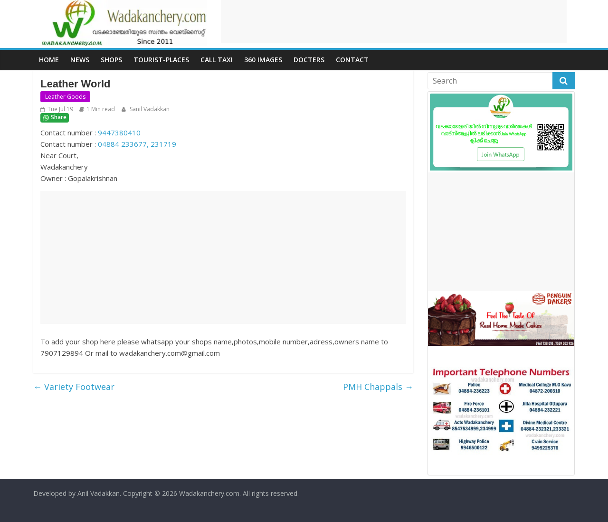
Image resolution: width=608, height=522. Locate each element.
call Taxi (216, 59)
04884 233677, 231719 (137, 144)
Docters (309, 59)
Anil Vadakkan (98, 493)
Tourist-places (161, 59)
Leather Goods (65, 97)
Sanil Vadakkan (149, 109)
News (79, 59)
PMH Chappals (378, 386)
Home (49, 59)
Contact (352, 59)
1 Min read (100, 109)
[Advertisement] (394, 21)
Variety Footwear (73, 386)
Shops (111, 59)
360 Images (263, 59)
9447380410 (119, 132)
